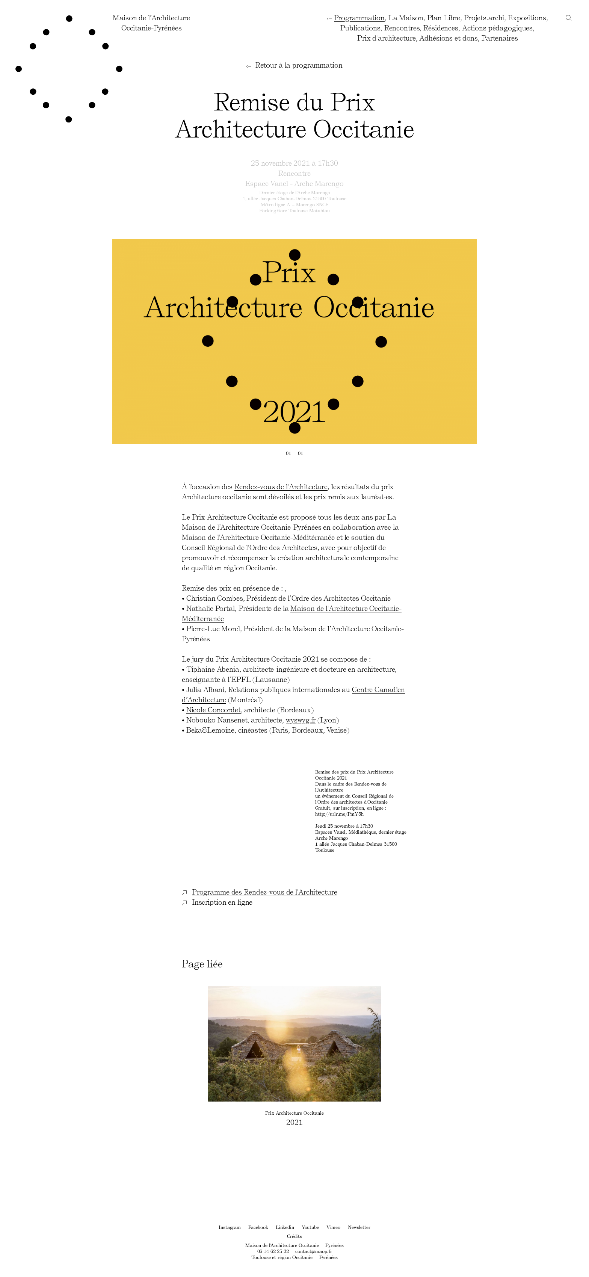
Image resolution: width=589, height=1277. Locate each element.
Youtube (310, 1227)
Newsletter (359, 1227)
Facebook (258, 1227)
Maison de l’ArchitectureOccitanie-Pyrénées (151, 22)
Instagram (230, 1227)
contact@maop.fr (313, 1251)
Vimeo (333, 1227)
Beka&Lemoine (210, 729)
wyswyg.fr (301, 719)
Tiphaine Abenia (212, 669)
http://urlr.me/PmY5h (339, 813)
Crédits (294, 1236)
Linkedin (285, 1227)
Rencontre (294, 173)
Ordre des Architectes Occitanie (341, 598)
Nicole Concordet (213, 709)
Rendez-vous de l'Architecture (281, 486)
